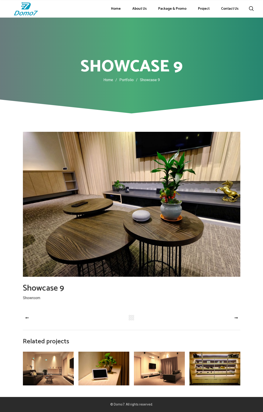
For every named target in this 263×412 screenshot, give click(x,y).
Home (116, 9)
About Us (139, 9)
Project (204, 9)
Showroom (31, 297)
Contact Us (229, 9)
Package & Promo (172, 9)
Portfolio (129, 80)
